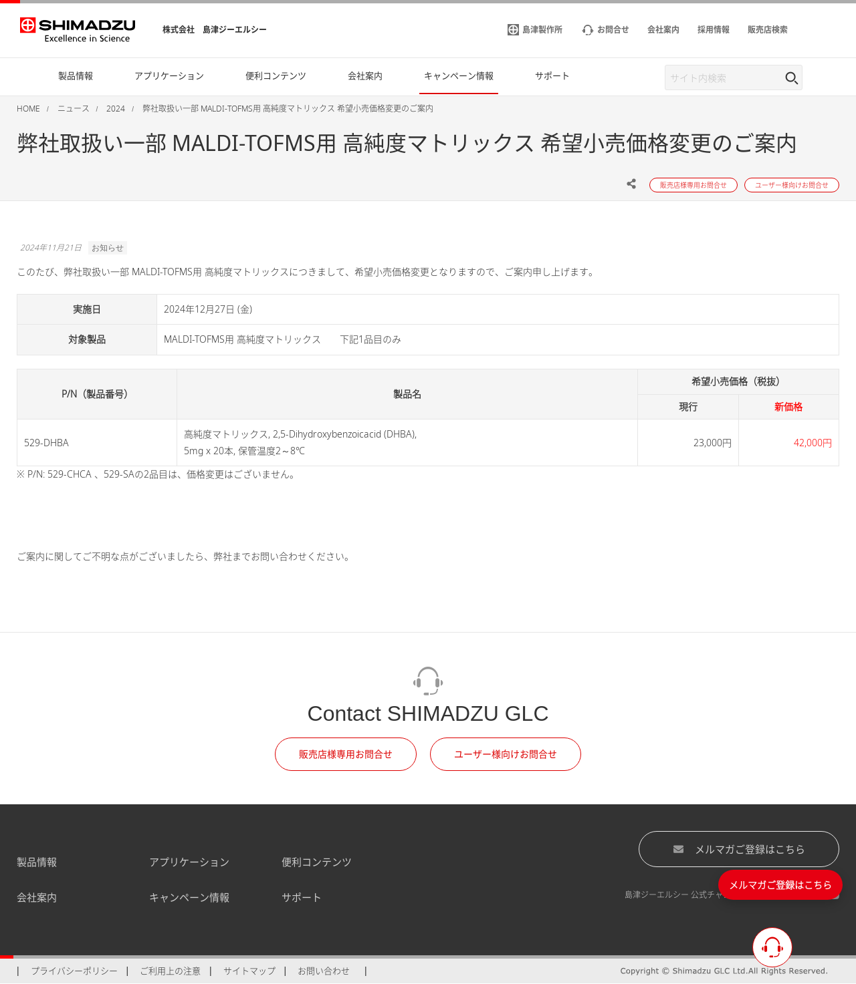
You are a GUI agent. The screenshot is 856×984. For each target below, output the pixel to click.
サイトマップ (249, 971)
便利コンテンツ (317, 861)
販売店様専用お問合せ (346, 754)
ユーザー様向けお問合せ (505, 754)
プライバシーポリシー (74, 971)
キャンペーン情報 (189, 897)
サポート (302, 897)
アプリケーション (189, 861)
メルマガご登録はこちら (739, 849)
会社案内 (37, 897)
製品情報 (37, 861)
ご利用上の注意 (170, 971)
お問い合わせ (324, 971)
